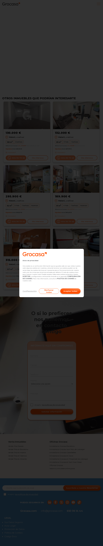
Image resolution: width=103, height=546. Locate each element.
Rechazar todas (49, 291)
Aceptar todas (70, 291)
